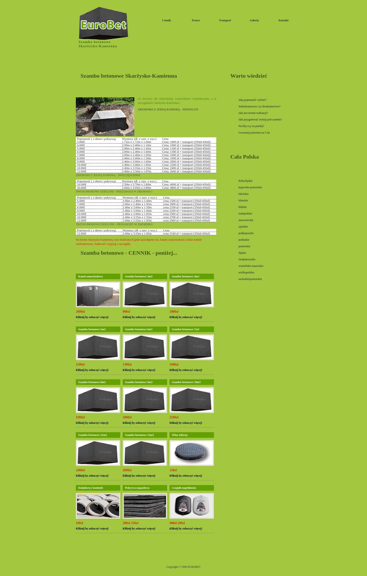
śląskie (242, 252)
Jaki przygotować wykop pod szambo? (260, 119)
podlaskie (244, 239)
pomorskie (244, 246)
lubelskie (244, 194)
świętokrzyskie (247, 259)
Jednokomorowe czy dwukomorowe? (259, 106)
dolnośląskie (246, 180)
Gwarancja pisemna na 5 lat (254, 132)
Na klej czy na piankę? (251, 126)
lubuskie (243, 200)
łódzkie (243, 207)
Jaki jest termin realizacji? (253, 113)
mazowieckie (246, 220)
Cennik (166, 20)
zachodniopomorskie (250, 279)
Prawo (196, 20)
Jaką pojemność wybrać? (253, 99)
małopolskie (245, 213)
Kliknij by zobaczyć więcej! (92, 317)
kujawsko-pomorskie (250, 187)
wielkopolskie (246, 272)
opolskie (243, 226)
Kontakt (284, 20)
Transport (225, 20)
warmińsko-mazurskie (251, 266)
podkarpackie (246, 233)
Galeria (254, 20)
